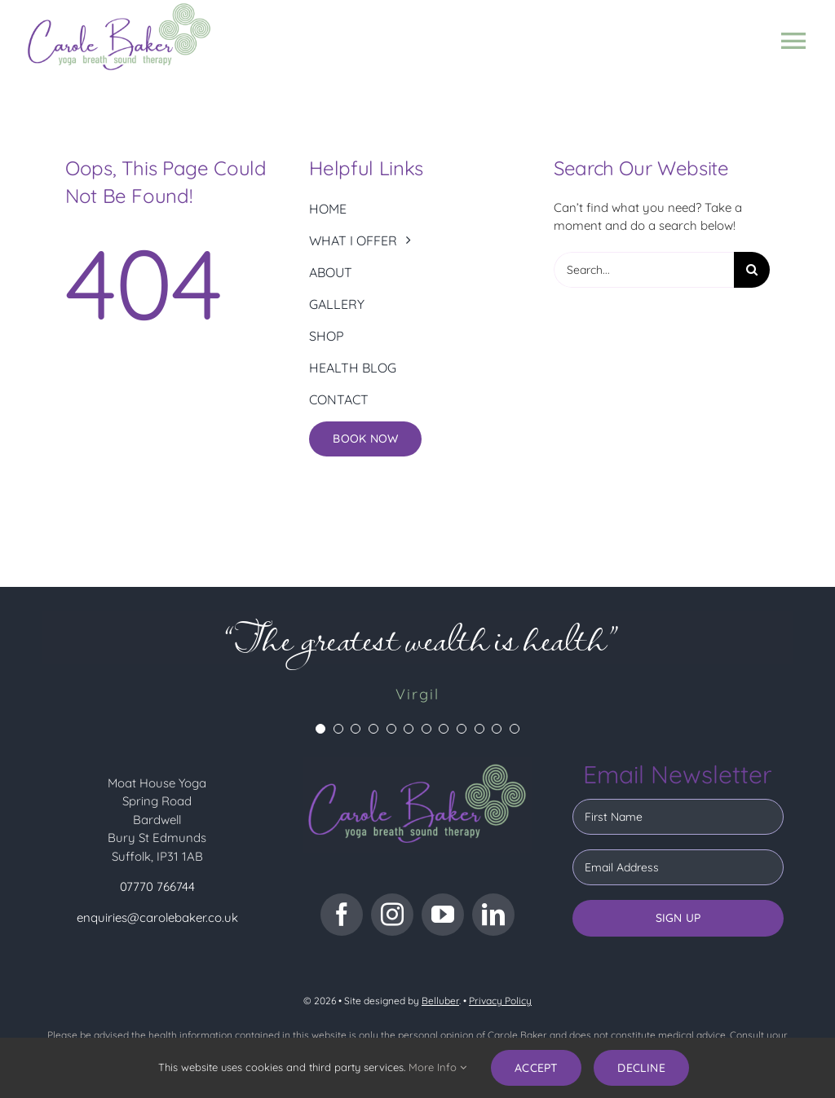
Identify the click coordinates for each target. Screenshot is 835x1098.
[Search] (752, 270)
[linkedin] (493, 914)
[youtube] (443, 914)
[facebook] (341, 914)
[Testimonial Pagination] (320, 729)
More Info (437, 1067)
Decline (641, 1068)
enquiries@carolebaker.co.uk (157, 917)
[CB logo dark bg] (418, 763)
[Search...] (644, 270)
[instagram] (392, 914)
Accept (536, 1068)
